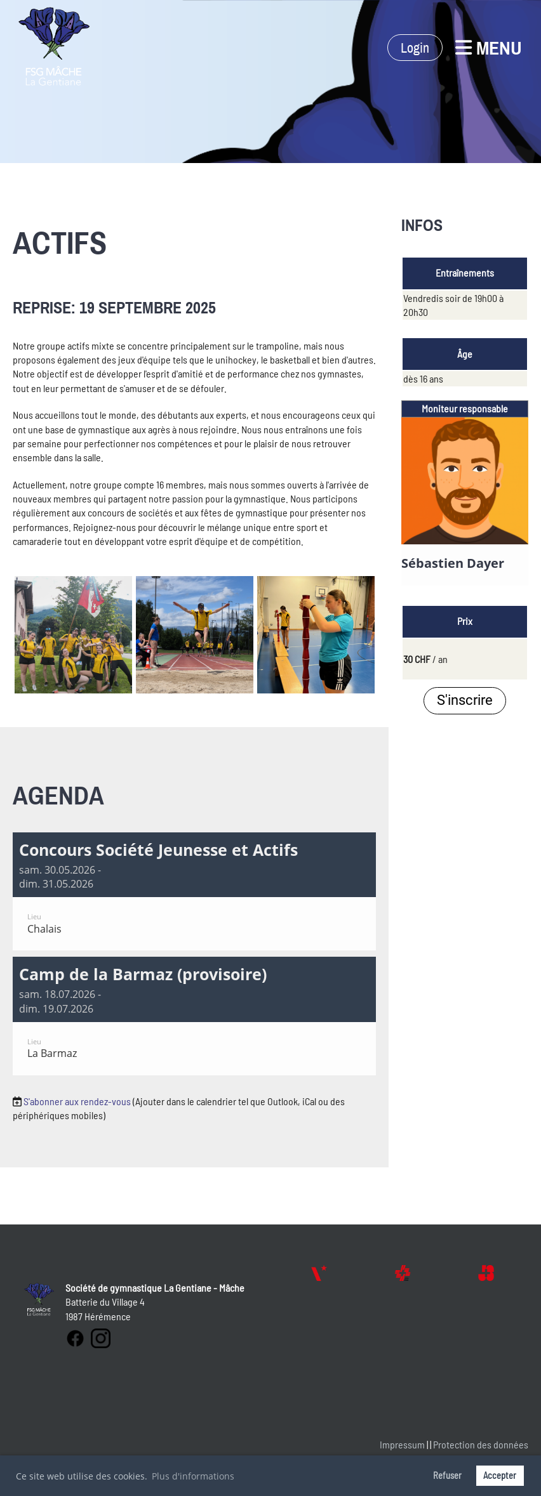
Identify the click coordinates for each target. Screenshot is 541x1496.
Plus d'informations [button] (193, 1476)
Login (415, 47)
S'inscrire (465, 700)
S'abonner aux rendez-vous (77, 1101)
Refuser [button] (447, 1475)
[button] (194, 891)
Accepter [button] (499, 1475)
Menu (488, 47)
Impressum (402, 1444)
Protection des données (480, 1444)
